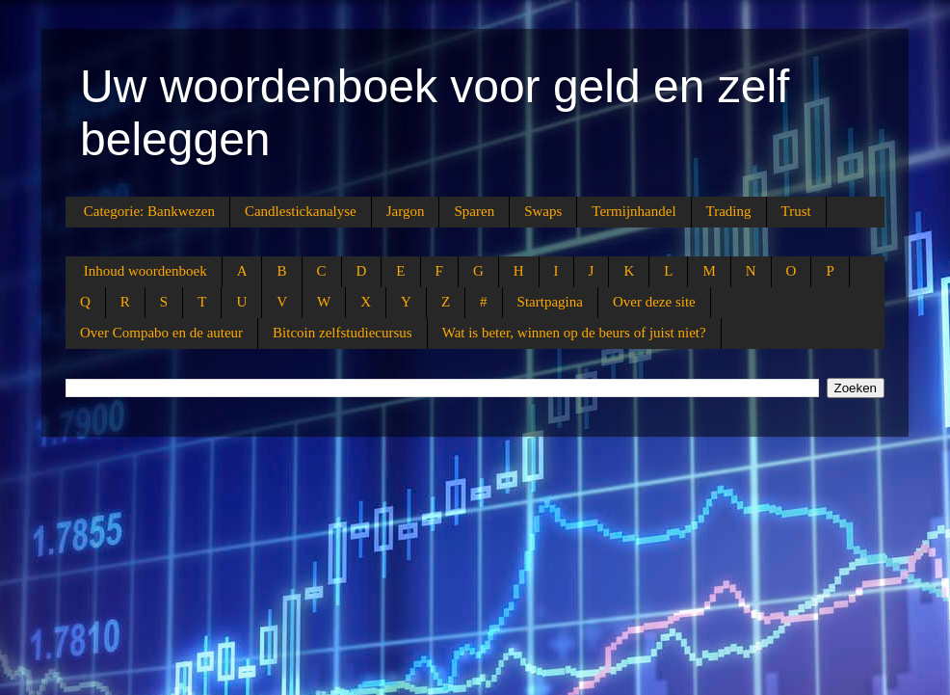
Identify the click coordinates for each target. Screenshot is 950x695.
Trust (796, 211)
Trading (729, 211)
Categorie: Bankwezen (149, 211)
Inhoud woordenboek (145, 271)
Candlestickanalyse (300, 211)
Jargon (405, 211)
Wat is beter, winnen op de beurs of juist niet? (574, 332)
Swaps (543, 211)
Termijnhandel (633, 211)
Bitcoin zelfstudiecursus (342, 332)
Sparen (474, 211)
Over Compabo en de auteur (161, 332)
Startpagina (550, 301)
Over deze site (654, 301)
